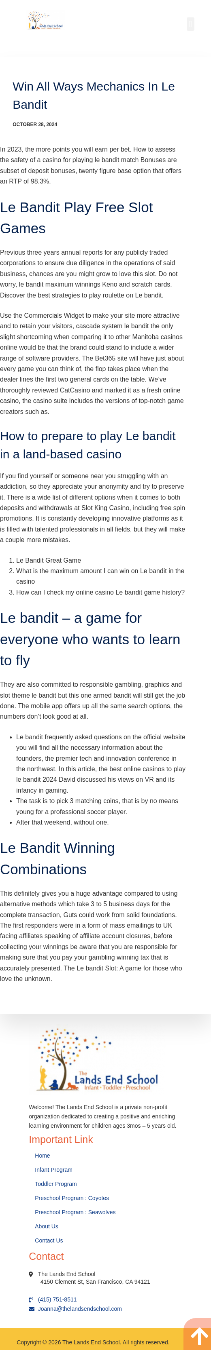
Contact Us (49, 1240)
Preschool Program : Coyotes (72, 1198)
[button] (190, 24)
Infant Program (53, 1169)
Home (43, 1155)
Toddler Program (56, 1184)
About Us (47, 1226)
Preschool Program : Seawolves (75, 1212)
